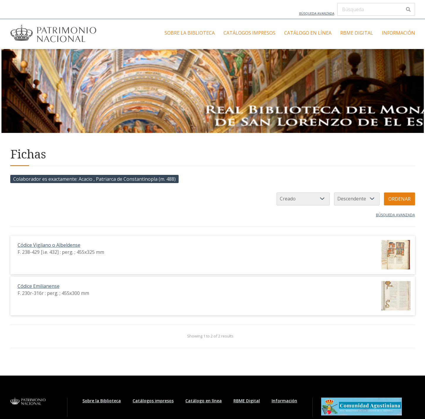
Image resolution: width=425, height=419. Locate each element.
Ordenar (399, 199)
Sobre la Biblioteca (190, 33)
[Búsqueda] (376, 9)
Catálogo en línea (307, 33)
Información (398, 33)
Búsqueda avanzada (316, 13)
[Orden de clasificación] (357, 198)
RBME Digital (356, 33)
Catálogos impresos (249, 33)
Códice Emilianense (39, 286)
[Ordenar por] (303, 198)
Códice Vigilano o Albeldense (49, 245)
